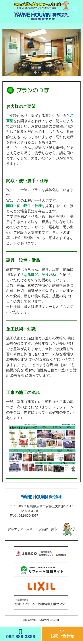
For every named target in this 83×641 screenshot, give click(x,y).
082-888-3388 (28, 511)
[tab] (35, 72)
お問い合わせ (62, 633)
